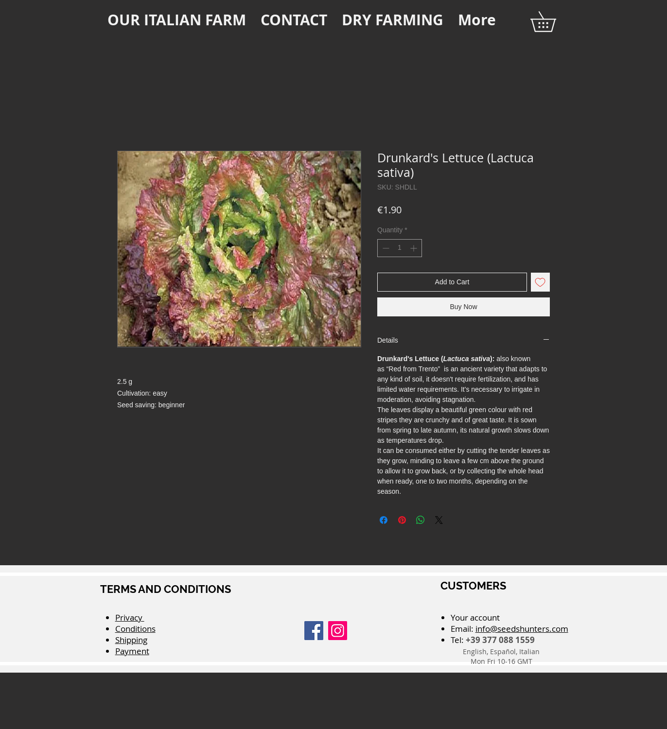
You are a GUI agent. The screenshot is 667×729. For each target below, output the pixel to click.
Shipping (131, 639)
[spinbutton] (399, 248)
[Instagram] (337, 630)
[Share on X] (439, 520)
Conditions (135, 628)
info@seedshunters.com (521, 628)
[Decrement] (385, 248)
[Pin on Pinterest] (402, 520)
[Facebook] (313, 630)
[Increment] (414, 248)
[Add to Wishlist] (540, 282)
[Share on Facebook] (383, 520)
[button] (553, 21)
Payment (132, 651)
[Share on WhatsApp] (420, 520)
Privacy (129, 617)
